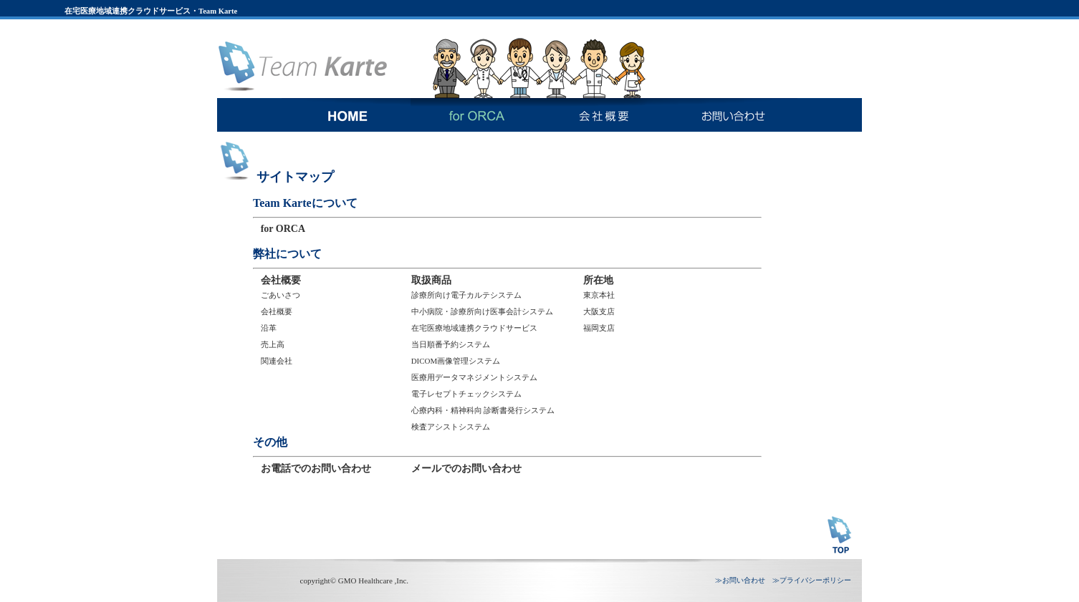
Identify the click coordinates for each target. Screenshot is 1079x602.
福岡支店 (599, 328)
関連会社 (276, 360)
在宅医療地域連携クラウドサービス (474, 328)
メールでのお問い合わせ (466, 468)
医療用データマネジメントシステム (474, 377)
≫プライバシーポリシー (811, 580)
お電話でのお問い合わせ (316, 468)
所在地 (598, 280)
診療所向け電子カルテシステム (466, 295)
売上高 (272, 344)
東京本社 (599, 295)
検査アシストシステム (450, 426)
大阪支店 (599, 311)
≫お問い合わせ (740, 580)
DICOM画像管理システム (456, 360)
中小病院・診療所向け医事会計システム (482, 311)
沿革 (269, 328)
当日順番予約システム (450, 344)
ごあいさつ (280, 295)
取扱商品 (431, 280)
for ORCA (283, 228)
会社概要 (281, 280)
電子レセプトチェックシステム (466, 393)
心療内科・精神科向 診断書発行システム (483, 410)
